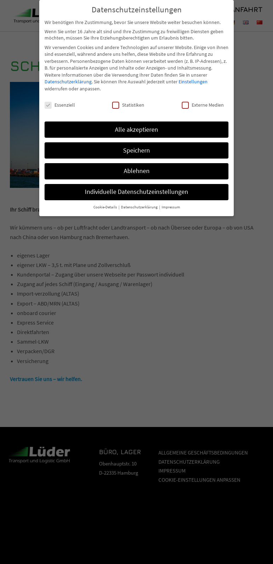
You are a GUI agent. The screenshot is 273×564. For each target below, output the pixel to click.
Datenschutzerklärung (68, 75)
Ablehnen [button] (137, 165)
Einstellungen (193, 75)
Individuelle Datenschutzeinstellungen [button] (136, 186)
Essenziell (60, 98)
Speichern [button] (136, 144)
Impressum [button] (171, 201)
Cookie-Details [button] (105, 201)
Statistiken (128, 98)
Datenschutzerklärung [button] (139, 201)
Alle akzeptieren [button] (136, 123)
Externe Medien (203, 98)
